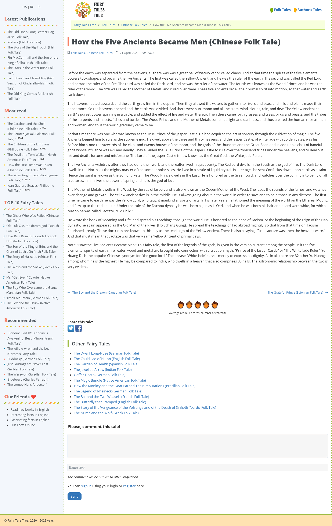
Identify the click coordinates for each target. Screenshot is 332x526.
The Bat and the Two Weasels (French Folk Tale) (111, 396)
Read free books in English (30, 409)
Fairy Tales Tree (85, 25)
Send (75, 496)
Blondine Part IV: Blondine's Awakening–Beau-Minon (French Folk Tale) (30, 338)
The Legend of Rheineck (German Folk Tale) (108, 391)
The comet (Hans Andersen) (27, 384)
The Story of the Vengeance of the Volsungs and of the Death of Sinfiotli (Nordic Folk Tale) (145, 407)
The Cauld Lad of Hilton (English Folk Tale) (107, 358)
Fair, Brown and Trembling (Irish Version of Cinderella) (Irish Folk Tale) (30, 83)
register (129, 486)
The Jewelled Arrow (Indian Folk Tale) (103, 369)
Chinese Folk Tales (134, 25)
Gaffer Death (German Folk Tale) (99, 375)
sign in (86, 486)
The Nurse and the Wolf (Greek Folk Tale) (106, 413)
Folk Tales (280, 9)
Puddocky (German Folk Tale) (28, 359)
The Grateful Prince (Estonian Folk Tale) (298, 292)
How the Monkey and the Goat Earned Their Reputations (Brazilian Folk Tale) (134, 386)
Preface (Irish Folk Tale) (24, 42)
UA (24, 7)
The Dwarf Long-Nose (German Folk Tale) (106, 353)
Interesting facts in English (29, 415)
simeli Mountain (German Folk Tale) (32, 298)
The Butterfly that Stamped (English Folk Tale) (110, 402)
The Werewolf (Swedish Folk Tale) (31, 374)
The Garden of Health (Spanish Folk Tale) (106, 364)
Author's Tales (308, 9)
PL (39, 7)
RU (32, 7)
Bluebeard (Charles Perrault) (27, 379)
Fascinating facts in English (30, 420)
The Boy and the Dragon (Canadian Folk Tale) (102, 292)
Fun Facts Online (23, 425)
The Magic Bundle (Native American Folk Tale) (110, 380)
